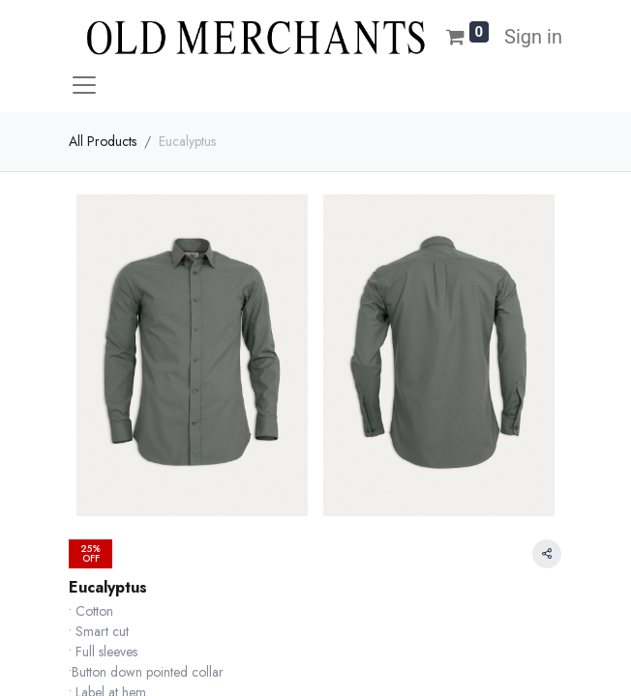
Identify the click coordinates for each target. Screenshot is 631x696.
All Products (102, 141)
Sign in (533, 36)
